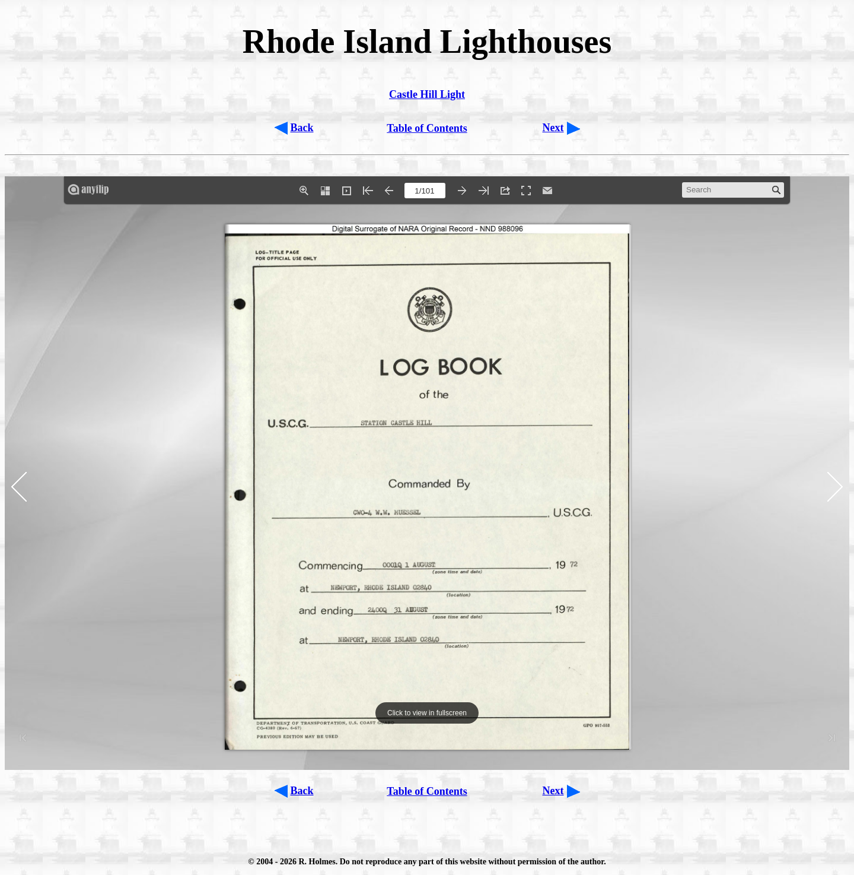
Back (302, 128)
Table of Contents (427, 128)
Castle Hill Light (427, 94)
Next (553, 128)
